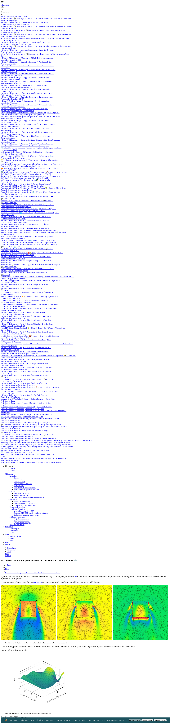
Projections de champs (21, 519)
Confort (12, 491)
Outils (7, 534)
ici (76, 576)
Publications (14, 530)
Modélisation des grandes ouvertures (26, 490)
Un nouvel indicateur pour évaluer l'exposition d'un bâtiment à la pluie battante (32, 573)
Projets (12, 532)
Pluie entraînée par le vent (23, 484)
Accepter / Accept (160, 720)
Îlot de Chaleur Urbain (17, 507)
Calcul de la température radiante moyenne (29, 497)
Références (9, 527)
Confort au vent (19, 482)
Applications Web (16, 536)
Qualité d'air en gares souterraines (25, 505)
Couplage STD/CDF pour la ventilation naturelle (31, 513)
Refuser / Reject (147, 720)
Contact (8, 544)
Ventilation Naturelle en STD (24, 511)
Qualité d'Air (14, 499)
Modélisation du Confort (22, 495)
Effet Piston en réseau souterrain (25, 488)
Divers (12, 540)
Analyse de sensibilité (21, 521)
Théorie (16, 478)
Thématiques (9, 474)
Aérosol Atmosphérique (22, 501)
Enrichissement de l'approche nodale (26, 515)
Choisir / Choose (134, 720)
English (12, 470)
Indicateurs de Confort (21, 493)
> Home (8, 565)
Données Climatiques (17, 525)
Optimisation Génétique (22, 523)
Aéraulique (13, 476)
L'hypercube (5, 5)
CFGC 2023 (37, 582)
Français (12, 468)
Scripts (12, 538)
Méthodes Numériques (17, 517)
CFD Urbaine (18, 480)
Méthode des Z (19, 486)
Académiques (14, 529)
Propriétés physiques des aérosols (25, 503)
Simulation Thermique (17, 509)
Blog (7, 542)
